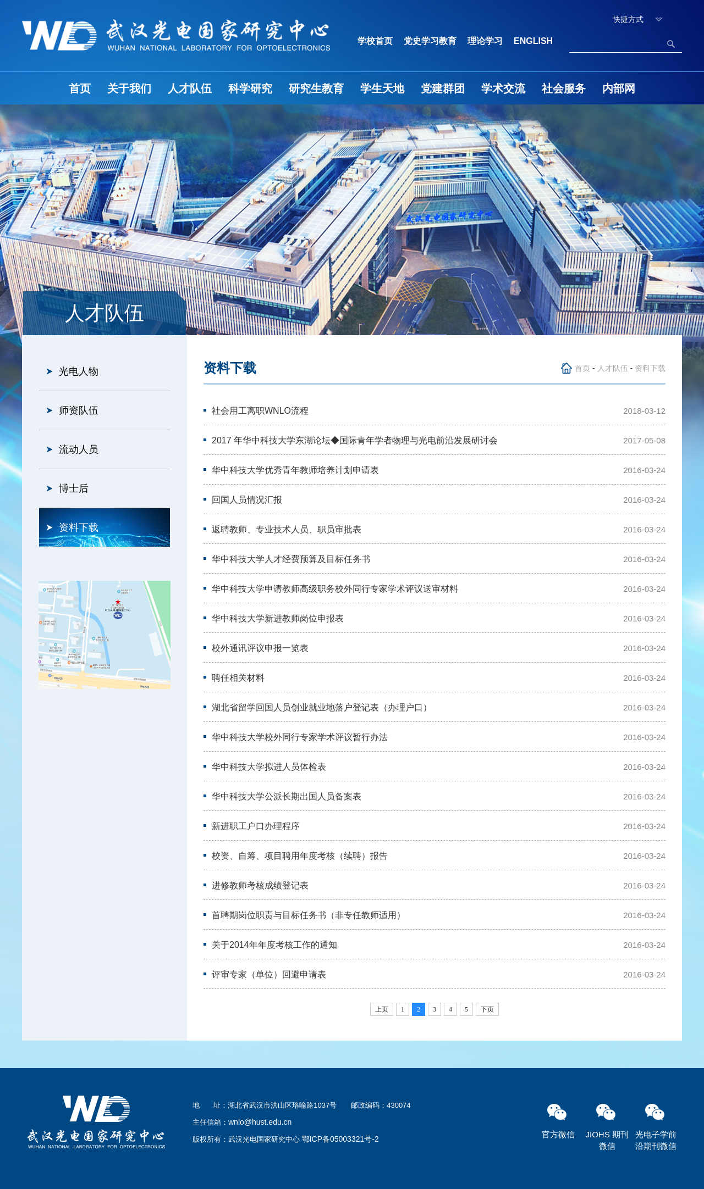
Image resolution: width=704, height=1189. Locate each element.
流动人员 (78, 449)
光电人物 (78, 371)
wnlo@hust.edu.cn (260, 1122)
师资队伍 (78, 410)
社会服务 (564, 88)
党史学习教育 (430, 41)
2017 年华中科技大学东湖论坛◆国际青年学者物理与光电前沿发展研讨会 (355, 440)
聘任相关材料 (238, 677)
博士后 (74, 488)
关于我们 (129, 88)
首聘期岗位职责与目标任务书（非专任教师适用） (308, 915)
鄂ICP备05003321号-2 (340, 1139)
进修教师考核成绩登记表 (260, 885)
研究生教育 (316, 88)
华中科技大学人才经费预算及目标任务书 (291, 559)
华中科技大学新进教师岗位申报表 (278, 618)
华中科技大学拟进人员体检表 (269, 766)
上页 (381, 1009)
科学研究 (250, 88)
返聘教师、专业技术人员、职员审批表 (286, 529)
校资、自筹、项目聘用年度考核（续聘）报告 (300, 855)
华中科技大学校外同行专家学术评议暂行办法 (300, 737)
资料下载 (78, 527)
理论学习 (485, 41)
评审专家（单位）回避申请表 (269, 974)
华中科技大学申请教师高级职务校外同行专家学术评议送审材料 (335, 588)
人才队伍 (190, 88)
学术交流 (503, 88)
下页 (487, 1009)
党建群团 (443, 88)
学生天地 (382, 88)
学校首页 (375, 41)
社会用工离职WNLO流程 (260, 410)
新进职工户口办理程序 (256, 826)
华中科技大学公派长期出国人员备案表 (286, 796)
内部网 (618, 88)
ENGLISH (533, 41)
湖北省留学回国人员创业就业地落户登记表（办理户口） (322, 707)
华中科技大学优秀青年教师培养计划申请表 (295, 470)
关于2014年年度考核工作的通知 (274, 944)
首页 (80, 88)
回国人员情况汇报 (247, 499)
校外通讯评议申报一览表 (260, 648)
